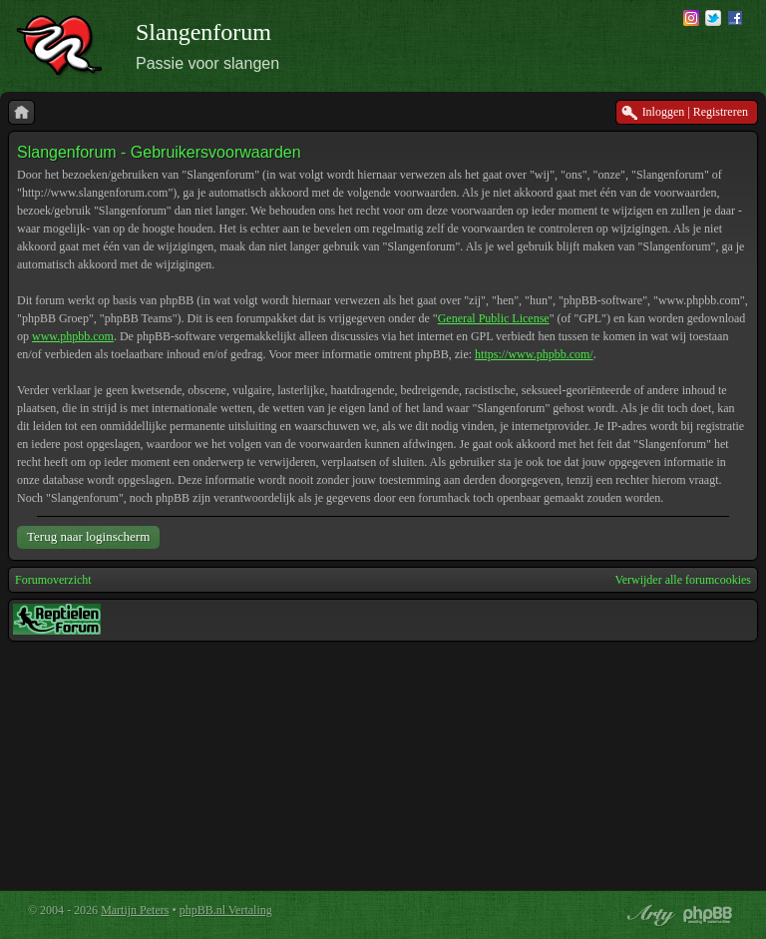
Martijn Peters (135, 910)
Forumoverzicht (53, 580)
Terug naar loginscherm (88, 536)
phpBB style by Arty (648, 915)
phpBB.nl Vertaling (226, 910)
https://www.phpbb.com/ (534, 354)
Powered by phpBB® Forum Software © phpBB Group (708, 915)
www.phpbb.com (73, 336)
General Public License (494, 318)
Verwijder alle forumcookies (682, 580)
